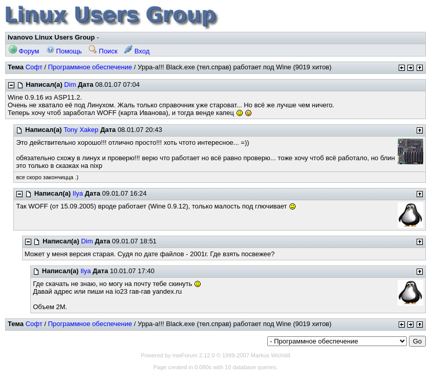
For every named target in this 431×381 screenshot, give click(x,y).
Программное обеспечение (90, 67)
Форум (24, 51)
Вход (136, 51)
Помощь (64, 51)
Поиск (103, 51)
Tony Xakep (81, 130)
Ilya (78, 193)
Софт (34, 67)
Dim (70, 84)
